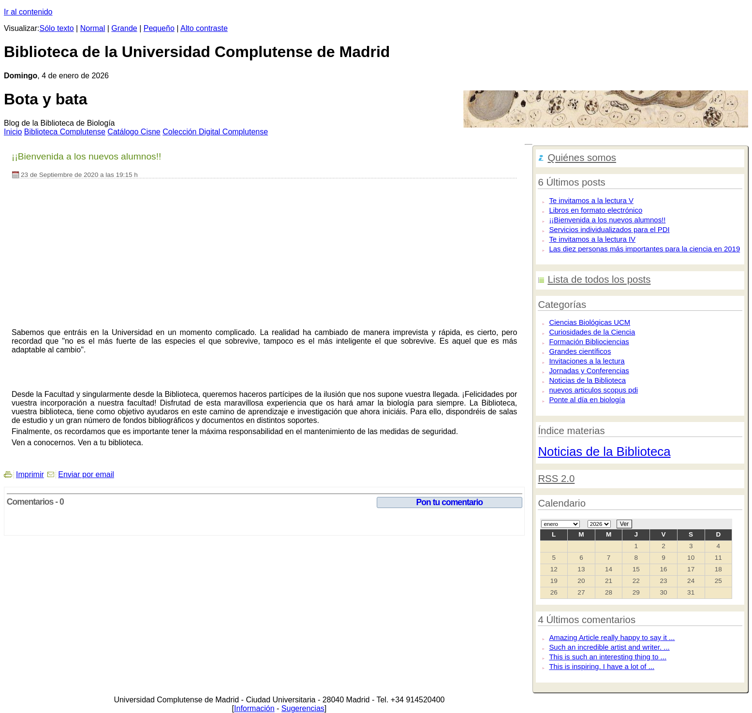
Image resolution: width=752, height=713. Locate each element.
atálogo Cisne (133, 132)
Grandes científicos (580, 351)
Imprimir (30, 474)
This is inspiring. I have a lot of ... (601, 666)
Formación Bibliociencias (589, 341)
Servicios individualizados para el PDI (609, 229)
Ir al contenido (28, 12)
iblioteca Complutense (64, 132)
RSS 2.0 (556, 478)
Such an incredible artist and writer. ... (609, 647)
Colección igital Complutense (215, 132)
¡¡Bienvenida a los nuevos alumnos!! (607, 220)
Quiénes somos (581, 157)
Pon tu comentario (449, 502)
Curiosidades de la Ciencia (592, 332)
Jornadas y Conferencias (589, 370)
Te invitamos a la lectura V (591, 200)
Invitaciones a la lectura (586, 361)
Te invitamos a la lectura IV (592, 239)
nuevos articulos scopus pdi (593, 390)
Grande (124, 28)
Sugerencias (302, 708)
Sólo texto (57, 28)
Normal (92, 28)
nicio (13, 132)
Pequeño (159, 28)
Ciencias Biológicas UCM (589, 322)
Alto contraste (204, 28)
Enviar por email (86, 474)
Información (254, 708)
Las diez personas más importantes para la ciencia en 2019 (644, 249)
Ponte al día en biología (587, 399)
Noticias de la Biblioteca (587, 380)
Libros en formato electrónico (595, 210)
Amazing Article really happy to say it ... (612, 637)
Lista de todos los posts (598, 279)
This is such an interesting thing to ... (607, 657)
